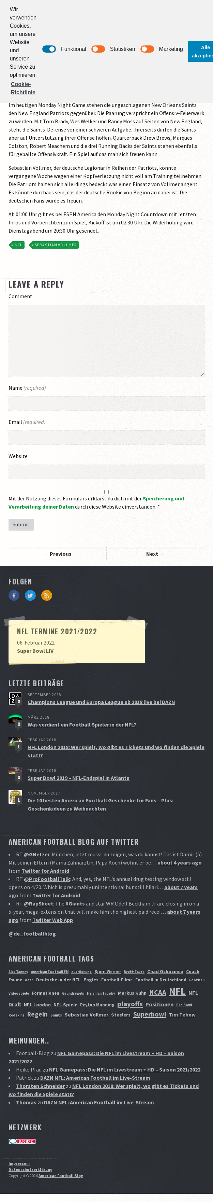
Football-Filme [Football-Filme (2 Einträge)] (117, 980)
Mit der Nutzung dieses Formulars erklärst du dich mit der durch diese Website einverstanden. (96, 502)
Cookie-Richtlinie (23, 88)
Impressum (19, 1163)
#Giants (75, 903)
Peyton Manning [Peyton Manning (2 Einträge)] (97, 1005)
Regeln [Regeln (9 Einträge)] (37, 1014)
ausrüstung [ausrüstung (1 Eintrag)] (81, 972)
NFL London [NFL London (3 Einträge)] (37, 1004)
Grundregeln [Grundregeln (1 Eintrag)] (73, 993)
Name (27, 387)
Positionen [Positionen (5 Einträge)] (159, 1004)
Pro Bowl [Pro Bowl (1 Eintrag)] (184, 1005)
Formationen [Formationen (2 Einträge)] (45, 993)
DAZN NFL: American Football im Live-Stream (95, 1077)
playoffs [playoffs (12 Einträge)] (130, 1003)
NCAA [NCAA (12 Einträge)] (157, 992)
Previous (61, 553)
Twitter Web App (52, 919)
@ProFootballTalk (47, 878)
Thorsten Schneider (40, 1085)
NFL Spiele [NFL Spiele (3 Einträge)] (65, 1004)
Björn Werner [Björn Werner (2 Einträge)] (107, 972)
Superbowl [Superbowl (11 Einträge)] (149, 1014)
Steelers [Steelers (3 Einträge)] (121, 1015)
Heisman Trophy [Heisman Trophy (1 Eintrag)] (101, 993)
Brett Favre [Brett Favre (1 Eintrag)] (134, 972)
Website (18, 456)
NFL (18, 244)
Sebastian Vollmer (56, 244)
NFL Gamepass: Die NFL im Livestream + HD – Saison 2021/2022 (124, 1069)
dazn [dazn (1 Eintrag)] (29, 980)
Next (152, 553)
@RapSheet (38, 903)
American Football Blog (61, 1175)
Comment (20, 296)
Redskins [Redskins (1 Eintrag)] (17, 1015)
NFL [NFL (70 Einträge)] (177, 991)
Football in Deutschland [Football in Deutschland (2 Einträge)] (160, 980)
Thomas (26, 1102)
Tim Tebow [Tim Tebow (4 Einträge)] (182, 1014)
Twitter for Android (45, 870)
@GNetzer (37, 854)
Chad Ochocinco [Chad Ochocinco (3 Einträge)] (165, 971)
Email (27, 421)
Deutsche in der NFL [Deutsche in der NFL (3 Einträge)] (58, 980)
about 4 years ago (179, 862)
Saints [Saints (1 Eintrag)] (56, 1015)
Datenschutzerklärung (30, 1169)
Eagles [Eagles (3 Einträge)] (90, 980)
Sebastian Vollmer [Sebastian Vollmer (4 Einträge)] (86, 1014)
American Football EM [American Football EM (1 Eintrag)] (50, 972)
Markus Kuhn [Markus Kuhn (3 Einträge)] (132, 993)
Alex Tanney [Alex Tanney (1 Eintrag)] (18, 972)
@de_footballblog (32, 933)
